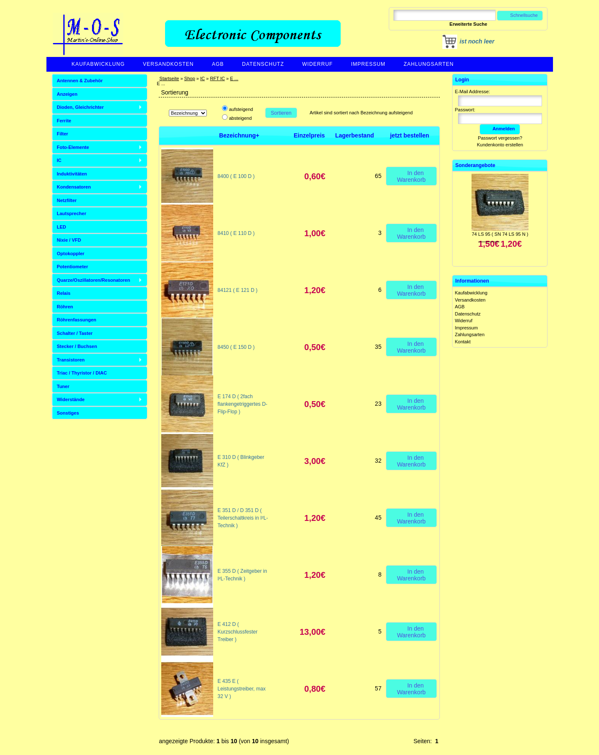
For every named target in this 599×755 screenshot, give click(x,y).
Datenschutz (263, 64)
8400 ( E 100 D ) (236, 176)
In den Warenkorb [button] (411, 176)
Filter (62, 133)
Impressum (368, 64)
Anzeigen (67, 94)
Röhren (65, 306)
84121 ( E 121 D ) (237, 290)
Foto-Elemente (73, 147)
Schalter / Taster (75, 333)
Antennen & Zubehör (80, 80)
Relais (63, 293)
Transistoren (71, 359)
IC (202, 78)
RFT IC (217, 78)
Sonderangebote (475, 165)
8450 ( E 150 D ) (236, 347)
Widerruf (317, 64)
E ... (234, 78)
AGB (218, 64)
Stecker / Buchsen (77, 346)
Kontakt (462, 341)
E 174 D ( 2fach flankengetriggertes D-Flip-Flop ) (242, 404)
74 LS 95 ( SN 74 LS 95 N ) (500, 234)
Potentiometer (72, 266)
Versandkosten (168, 64)
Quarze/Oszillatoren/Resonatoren (93, 280)
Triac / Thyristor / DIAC (82, 372)
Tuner (63, 386)
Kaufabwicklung (98, 64)
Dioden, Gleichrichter (80, 107)
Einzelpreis (309, 135)
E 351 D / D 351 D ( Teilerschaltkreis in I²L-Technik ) (242, 517)
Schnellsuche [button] (520, 15)
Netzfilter (67, 200)
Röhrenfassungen (77, 319)
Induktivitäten (72, 173)
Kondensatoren (74, 186)
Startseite (169, 78)
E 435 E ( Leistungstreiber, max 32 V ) (241, 688)
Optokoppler (70, 253)
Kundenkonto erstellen (500, 144)
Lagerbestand (354, 135)
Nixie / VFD (69, 240)
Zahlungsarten (429, 64)
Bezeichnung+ (239, 135)
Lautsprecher (72, 213)
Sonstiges (68, 412)
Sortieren (281, 113)
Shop (189, 78)
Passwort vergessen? (500, 137)
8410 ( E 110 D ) (236, 233)
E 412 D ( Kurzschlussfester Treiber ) (237, 631)
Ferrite (64, 120)
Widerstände (71, 399)
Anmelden (500, 128)
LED (61, 226)
